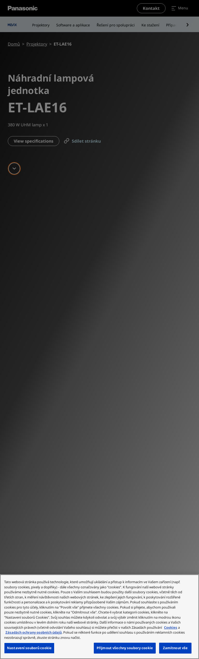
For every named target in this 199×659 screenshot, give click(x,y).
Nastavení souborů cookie (29, 648)
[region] (99, 616)
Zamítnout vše (175, 648)
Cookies (170, 627)
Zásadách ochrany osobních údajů (33, 632)
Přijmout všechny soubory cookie (125, 648)
